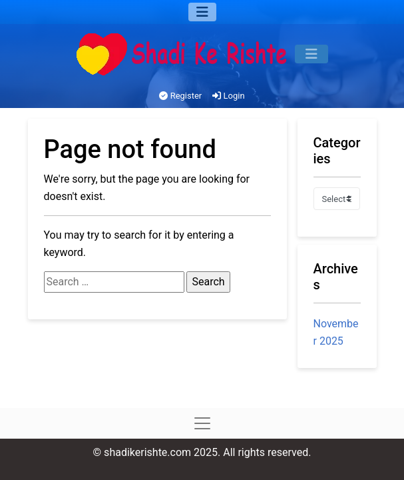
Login (228, 96)
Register (180, 96)
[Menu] (202, 12)
